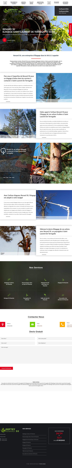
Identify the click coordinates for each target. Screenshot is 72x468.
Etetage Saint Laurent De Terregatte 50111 (58, 384)
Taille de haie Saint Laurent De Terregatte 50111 (13, 384)
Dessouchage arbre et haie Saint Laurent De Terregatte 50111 (36, 384)
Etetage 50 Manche (49, 3)
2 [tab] (4, 177)
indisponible (64, 9)
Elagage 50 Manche (5, 3)
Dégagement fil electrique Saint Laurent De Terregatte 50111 (38, 383)
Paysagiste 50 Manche (56, 2)
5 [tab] (13, 177)
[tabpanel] (13, 160)
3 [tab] (7, 177)
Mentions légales (42, 463)
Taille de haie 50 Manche (31, 3)
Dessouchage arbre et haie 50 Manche (40, 3)
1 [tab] (1, 177)
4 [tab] (10, 177)
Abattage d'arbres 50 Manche (23, 3)
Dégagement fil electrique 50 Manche (13, 3)
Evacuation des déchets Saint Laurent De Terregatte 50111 (13, 383)
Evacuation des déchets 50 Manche (65, 3)
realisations (70, 29)
